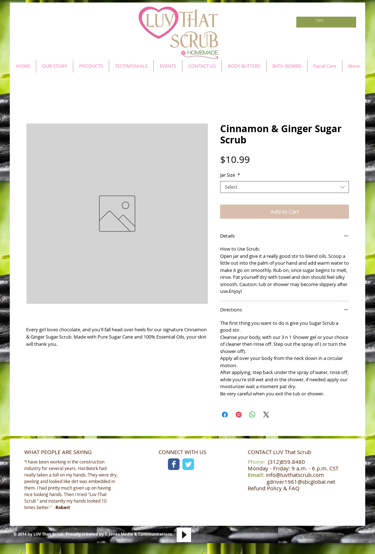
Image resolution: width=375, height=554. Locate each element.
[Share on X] (266, 414)
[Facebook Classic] (174, 464)
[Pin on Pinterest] (238, 414)
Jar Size (230, 175)
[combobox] (284, 187)
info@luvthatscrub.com (295, 474)
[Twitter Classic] (188, 464)
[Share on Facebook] (225, 414)
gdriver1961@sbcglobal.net (301, 481)
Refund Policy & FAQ (274, 488)
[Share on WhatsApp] (252, 414)
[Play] (184, 535)
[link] (321, 20)
